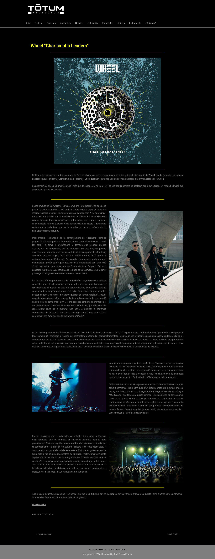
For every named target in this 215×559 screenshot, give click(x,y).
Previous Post (44, 534)
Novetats (51, 23)
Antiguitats (65, 23)
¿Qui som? (150, 23)
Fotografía (93, 23)
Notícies (79, 23)
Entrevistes (107, 23)
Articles (121, 23)
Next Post (173, 534)
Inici (28, 23)
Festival (38, 23)
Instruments (135, 23)
